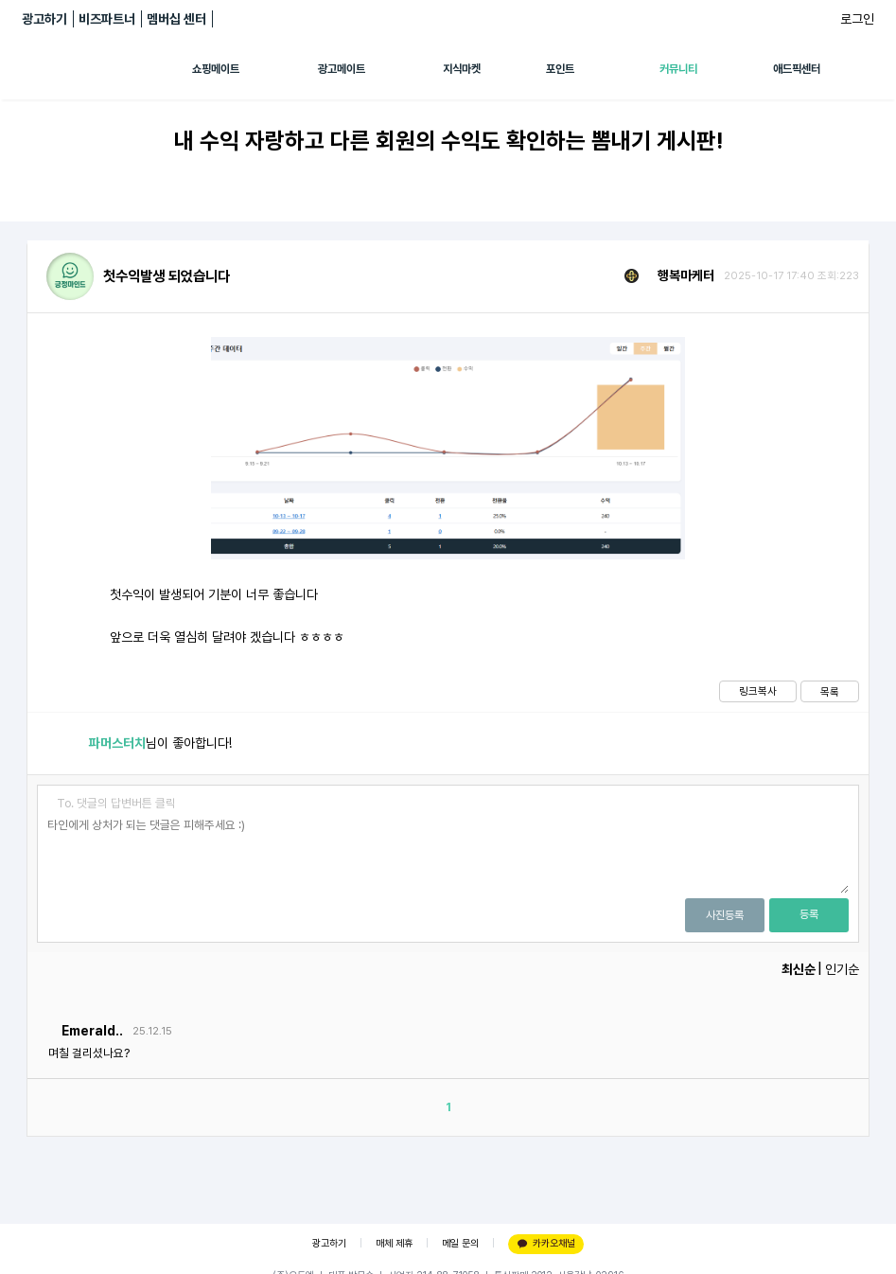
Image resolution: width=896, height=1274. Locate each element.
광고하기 (44, 19)
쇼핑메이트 (215, 69)
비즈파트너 (107, 19)
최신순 (799, 969)
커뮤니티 (678, 69)
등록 (808, 914)
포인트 (560, 69)
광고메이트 (341, 69)
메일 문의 (460, 1243)
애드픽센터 (796, 69)
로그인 (857, 19)
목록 (829, 692)
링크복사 (758, 691)
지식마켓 (462, 69)
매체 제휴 (394, 1243)
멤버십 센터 (176, 19)
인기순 (842, 969)
